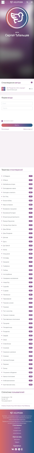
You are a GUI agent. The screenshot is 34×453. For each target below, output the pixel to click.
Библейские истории (17, 184)
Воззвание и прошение (17, 209)
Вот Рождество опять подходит (16, 88)
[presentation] (15, 114)
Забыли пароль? (28, 129)
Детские (17, 237)
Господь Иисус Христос (17, 225)
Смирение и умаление (17, 352)
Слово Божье (17, 344)
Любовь (17, 270)
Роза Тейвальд (26, 406)
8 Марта (17, 180)
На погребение (17, 274)
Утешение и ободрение (17, 372)
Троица (17, 368)
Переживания (17, 299)
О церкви (17, 290)
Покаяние (17, 307)
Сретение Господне (17, 360)
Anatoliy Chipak (5, 406)
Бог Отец (17, 196)
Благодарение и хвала (17, 188)
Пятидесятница (17, 327)
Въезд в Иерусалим (17, 221)
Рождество (17, 331)
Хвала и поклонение (17, 376)
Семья (17, 340)
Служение (17, 348)
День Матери (17, 229)
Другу (17, 241)
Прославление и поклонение (17, 319)
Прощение (17, 323)
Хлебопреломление (17, 380)
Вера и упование (17, 205)
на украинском (17, 430)
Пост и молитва (17, 311)
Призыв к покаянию (17, 315)
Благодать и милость (17, 192)
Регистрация (5, 129)
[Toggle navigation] (31, 2)
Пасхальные (17, 295)
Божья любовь (17, 200)
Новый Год (17, 282)
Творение (17, 364)
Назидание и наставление (17, 278)
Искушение (17, 254)
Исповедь (17, 258)
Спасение (17, 356)
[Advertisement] (17, 60)
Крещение (17, 262)
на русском (17, 428)
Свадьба (17, 335)
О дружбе (17, 286)
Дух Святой (17, 245)
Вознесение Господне (17, 213)
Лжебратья (17, 266)
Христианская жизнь (17, 385)
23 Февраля (17, 176)
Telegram (17, 442)
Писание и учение (17, 303)
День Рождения (17, 233)
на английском (17, 433)
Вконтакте (17, 439)
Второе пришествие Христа (17, 217)
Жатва (17, 250)
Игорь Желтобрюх (15, 406)
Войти (17, 125)
